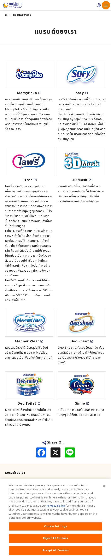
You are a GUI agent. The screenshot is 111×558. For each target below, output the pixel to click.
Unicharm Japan (99, 5)
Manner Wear (27, 341)
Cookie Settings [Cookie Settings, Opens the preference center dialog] (55, 529)
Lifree (27, 180)
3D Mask (79, 180)
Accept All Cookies (55, 553)
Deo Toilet (27, 403)
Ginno (80, 403)
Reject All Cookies (55, 540)
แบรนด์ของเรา (15, 473)
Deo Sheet (80, 341)
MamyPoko (27, 93)
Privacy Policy (56, 508)
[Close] (104, 488)
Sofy (80, 93)
